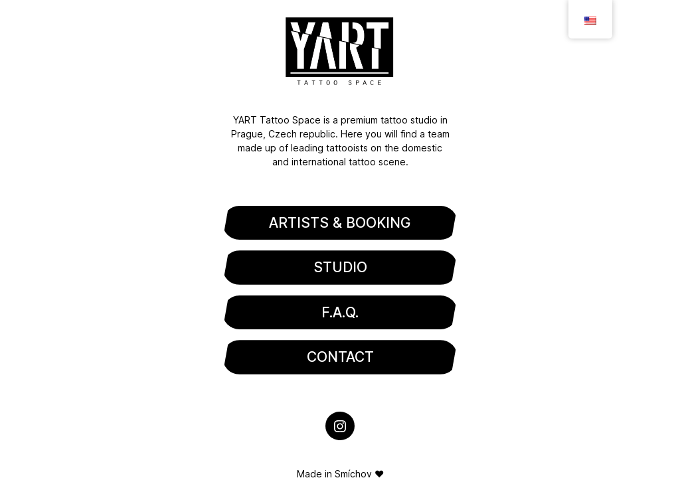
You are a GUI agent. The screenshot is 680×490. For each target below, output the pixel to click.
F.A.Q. (340, 312)
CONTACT (340, 357)
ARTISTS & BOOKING (340, 222)
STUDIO (340, 267)
